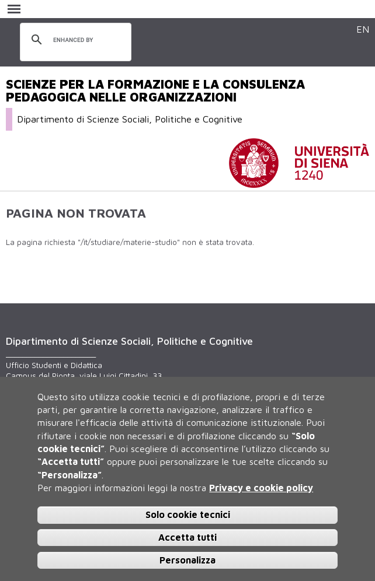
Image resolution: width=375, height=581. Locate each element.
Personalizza (187, 560)
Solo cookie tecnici (187, 514)
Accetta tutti (187, 537)
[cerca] (74, 40)
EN (362, 28)
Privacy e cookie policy (261, 487)
